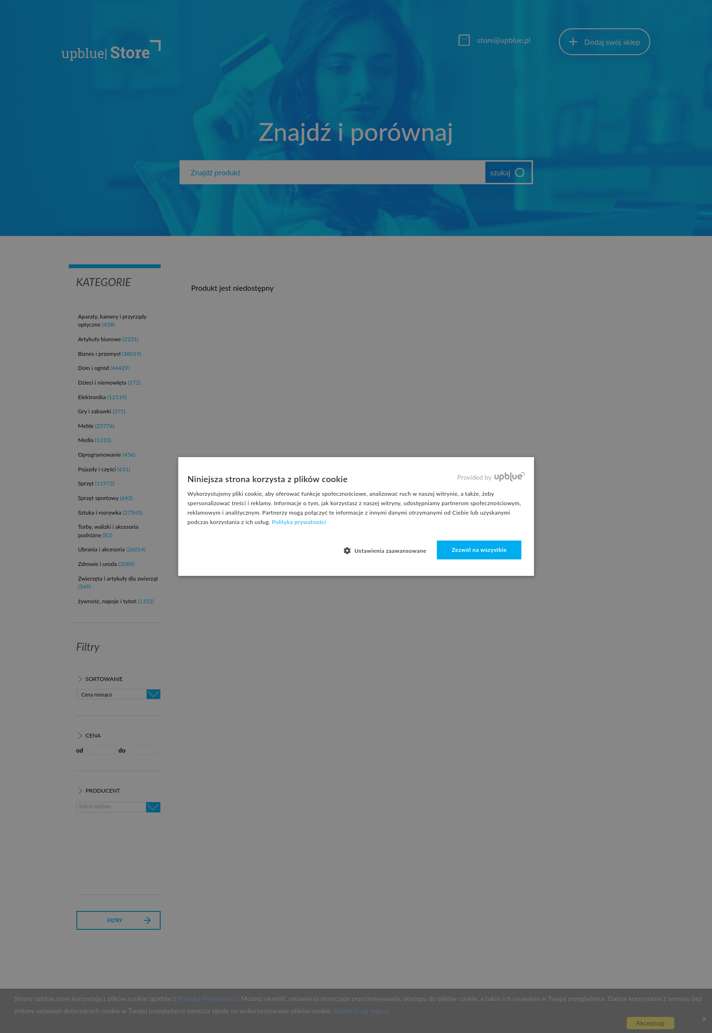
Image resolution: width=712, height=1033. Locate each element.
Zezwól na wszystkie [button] (479, 549)
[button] (389, 550)
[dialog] (356, 516)
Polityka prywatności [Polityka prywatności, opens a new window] (299, 521)
